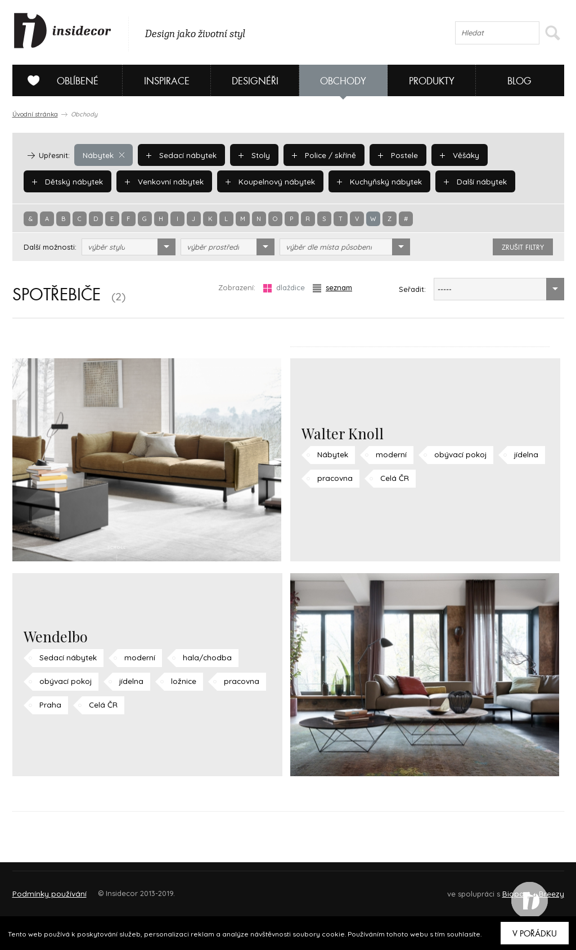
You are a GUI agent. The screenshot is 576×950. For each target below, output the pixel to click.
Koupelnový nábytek (265, 181)
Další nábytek (466, 181)
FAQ (545, 888)
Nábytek (103, 154)
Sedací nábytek (179, 154)
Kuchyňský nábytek (372, 181)
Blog (519, 81)
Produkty (431, 81)
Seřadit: (412, 289)
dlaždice (284, 287)
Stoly (251, 154)
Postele (392, 154)
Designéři (255, 81)
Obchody (343, 81)
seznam (332, 287)
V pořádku (534, 934)
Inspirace (167, 81)
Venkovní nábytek (161, 181)
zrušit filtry (523, 247)
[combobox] (129, 246)
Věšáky (453, 154)
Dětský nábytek (66, 181)
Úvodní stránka (35, 114)
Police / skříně (320, 154)
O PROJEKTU (45, 888)
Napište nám (116, 888)
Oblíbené (58, 80)
